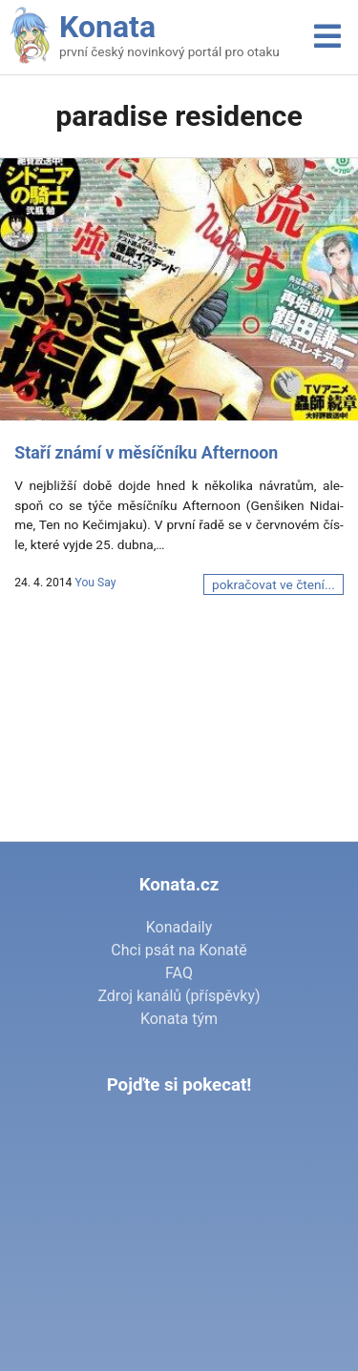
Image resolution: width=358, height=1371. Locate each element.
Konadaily (179, 927)
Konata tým (179, 1019)
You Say (95, 582)
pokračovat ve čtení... (273, 584)
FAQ (179, 973)
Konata (107, 27)
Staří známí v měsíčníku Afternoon (146, 452)
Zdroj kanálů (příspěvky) (178, 996)
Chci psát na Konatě (178, 950)
